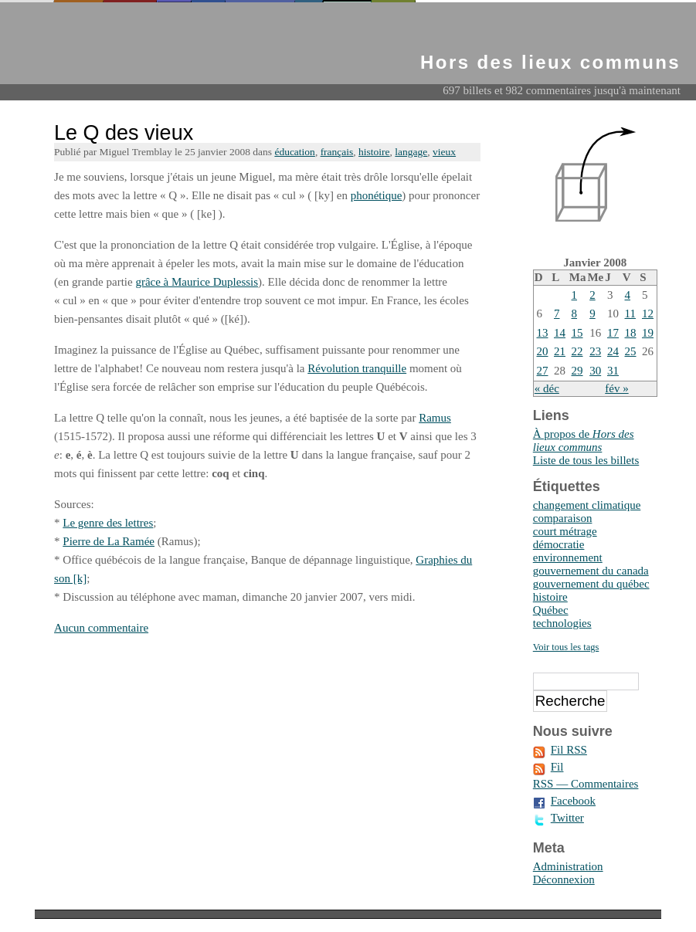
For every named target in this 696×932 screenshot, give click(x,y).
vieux (444, 152)
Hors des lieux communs (550, 62)
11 (630, 313)
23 (595, 351)
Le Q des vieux (123, 132)
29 (577, 370)
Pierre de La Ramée (108, 541)
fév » (616, 388)
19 (648, 333)
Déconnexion (564, 879)
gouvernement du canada (591, 570)
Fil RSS (569, 750)
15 (577, 333)
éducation (294, 152)
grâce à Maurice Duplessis (196, 282)
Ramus (435, 418)
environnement (568, 557)
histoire (374, 152)
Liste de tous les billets (586, 460)
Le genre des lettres (108, 523)
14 (559, 333)
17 (613, 333)
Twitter (567, 818)
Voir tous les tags (566, 647)
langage (411, 152)
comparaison (562, 518)
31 (613, 370)
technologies (562, 623)
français (337, 152)
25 (631, 351)
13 (542, 333)
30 (595, 370)
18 (631, 333)
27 (542, 370)
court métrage (565, 531)
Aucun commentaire (101, 628)
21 (559, 351)
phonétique (376, 195)
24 (613, 351)
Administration (568, 866)
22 (577, 351)
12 (648, 313)
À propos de (583, 440)
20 (542, 351)
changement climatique (587, 505)
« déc (547, 388)
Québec (551, 610)
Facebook (573, 801)
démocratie (559, 544)
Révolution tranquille (356, 368)
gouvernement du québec (591, 584)
